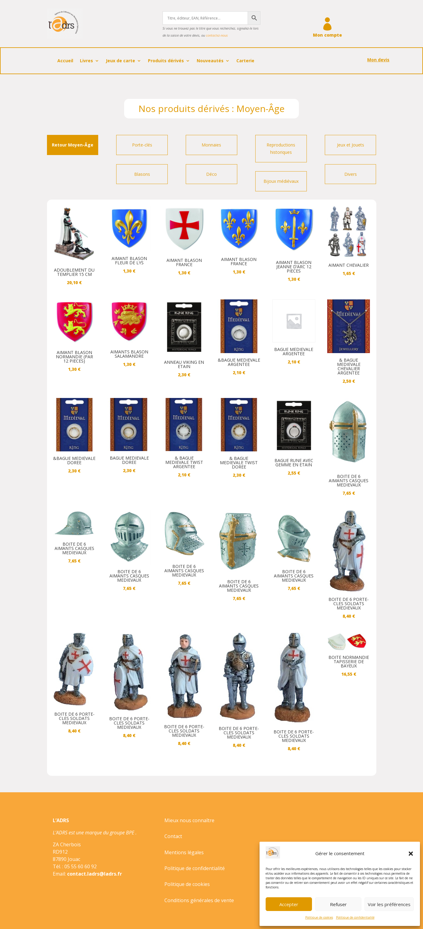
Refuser (338, 904)
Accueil (65, 61)
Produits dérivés (166, 61)
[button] (411, 854)
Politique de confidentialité (355, 917)
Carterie (245, 61)
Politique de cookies (319, 917)
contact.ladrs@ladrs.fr (94, 873)
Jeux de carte (120, 61)
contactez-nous (217, 35)
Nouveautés (210, 61)
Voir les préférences (389, 904)
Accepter (288, 904)
